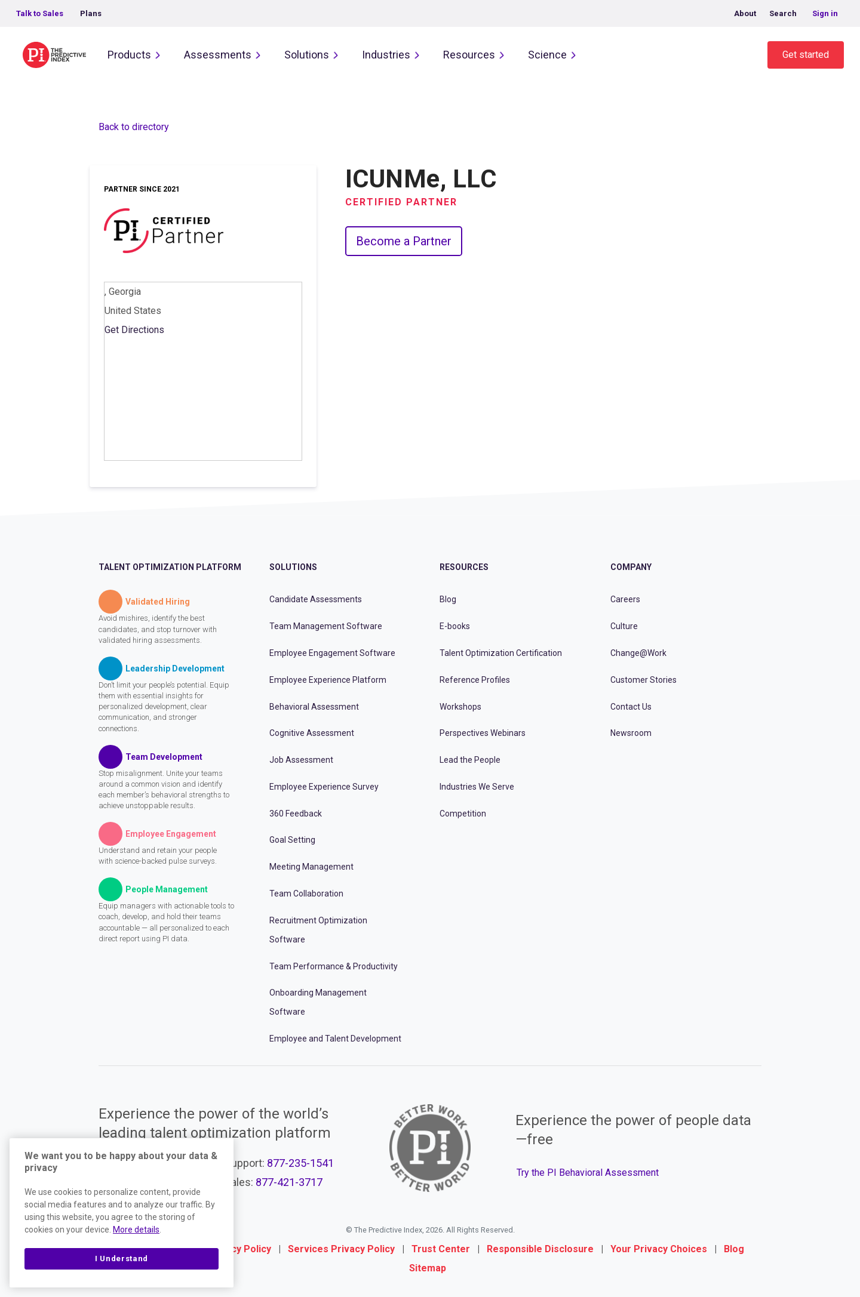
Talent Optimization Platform (170, 567)
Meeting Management (311, 866)
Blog (448, 599)
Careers (625, 599)
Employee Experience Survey (324, 786)
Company (631, 567)
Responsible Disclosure (540, 1249)
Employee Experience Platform (327, 680)
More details (136, 1229)
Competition (463, 813)
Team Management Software (325, 626)
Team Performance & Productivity (333, 966)
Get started (805, 54)
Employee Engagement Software (332, 653)
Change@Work (638, 653)
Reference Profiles (475, 680)
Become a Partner (404, 241)
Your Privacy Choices (658, 1249)
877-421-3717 (289, 1182)
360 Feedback (295, 813)
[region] (122, 1212)
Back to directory (134, 127)
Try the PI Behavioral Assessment (588, 1172)
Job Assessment (301, 760)
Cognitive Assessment (311, 733)
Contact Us (631, 706)
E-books (455, 626)
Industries (386, 54)
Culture (624, 626)
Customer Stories (643, 680)
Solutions (306, 54)
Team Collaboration (306, 893)
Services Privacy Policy (341, 1249)
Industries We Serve (477, 786)
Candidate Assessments (315, 599)
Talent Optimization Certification (501, 653)
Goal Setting (292, 840)
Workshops (460, 706)
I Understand (121, 1258)
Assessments (217, 54)
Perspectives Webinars (483, 733)
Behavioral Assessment (314, 706)
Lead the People (470, 760)
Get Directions (134, 329)
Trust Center (440, 1249)
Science (547, 54)
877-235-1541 (300, 1163)
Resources (469, 54)
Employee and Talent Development (335, 1038)
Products (129, 54)
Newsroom (631, 733)
